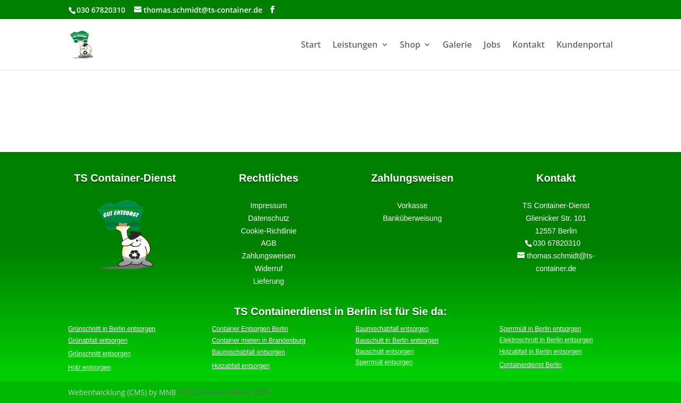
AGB (269, 243)
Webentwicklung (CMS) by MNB (122, 392)
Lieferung (268, 281)
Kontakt (528, 45)
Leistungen (354, 45)
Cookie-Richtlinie (268, 231)
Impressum (268, 205)
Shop (410, 45)
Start (311, 45)
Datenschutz (268, 218)
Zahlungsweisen (268, 256)
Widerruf (268, 268)
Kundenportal (584, 45)
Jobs (491, 45)
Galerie (457, 45)
